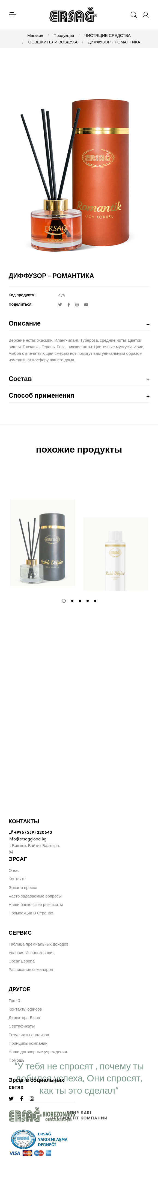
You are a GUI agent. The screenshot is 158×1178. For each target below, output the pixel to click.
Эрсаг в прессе (23, 887)
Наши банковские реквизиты (36, 904)
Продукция (63, 35)
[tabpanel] (42, 530)
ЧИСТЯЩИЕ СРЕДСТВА (107, 35)
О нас (14, 870)
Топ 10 (14, 1000)
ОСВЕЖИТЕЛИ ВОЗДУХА (52, 42)
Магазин (35, 35)
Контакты (17, 878)
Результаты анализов (29, 1034)
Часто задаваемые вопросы (35, 896)
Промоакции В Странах (31, 913)
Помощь (17, 1060)
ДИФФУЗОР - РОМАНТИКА (114, 42)
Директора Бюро (24, 1017)
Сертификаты (22, 1026)
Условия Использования (32, 952)
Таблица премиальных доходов (38, 944)
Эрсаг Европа (22, 961)
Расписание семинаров (31, 969)
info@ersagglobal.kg (27, 839)
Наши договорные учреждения (38, 1051)
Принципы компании (28, 1043)
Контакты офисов (25, 1009)
